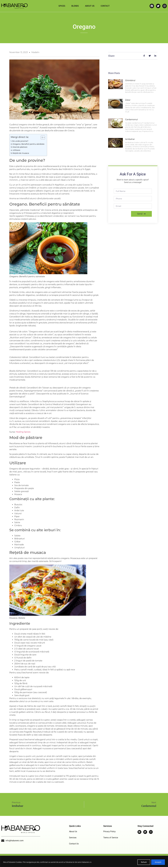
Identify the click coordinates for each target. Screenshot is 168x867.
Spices (61, 6)
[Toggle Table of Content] (41, 137)
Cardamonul (131, 119)
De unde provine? (20, 141)
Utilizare (16, 150)
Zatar (127, 100)
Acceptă (158, 862)
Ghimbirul (130, 80)
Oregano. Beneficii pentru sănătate (28, 144)
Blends (75, 6)
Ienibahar (130, 139)
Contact (105, 6)
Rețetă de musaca (20, 153)
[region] (84, 861)
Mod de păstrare (19, 147)
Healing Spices (23, 432)
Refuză (144, 862)
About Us (89, 6)
